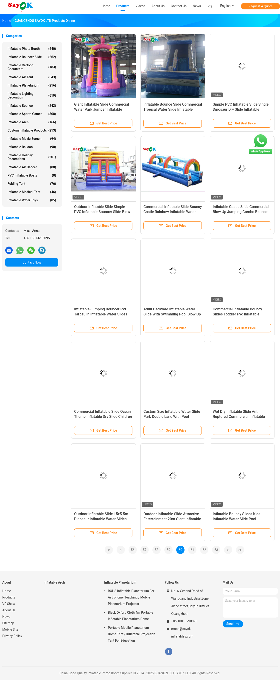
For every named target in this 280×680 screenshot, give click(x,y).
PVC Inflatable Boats (32, 175)
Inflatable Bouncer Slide (32, 57)
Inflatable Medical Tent (32, 192)
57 (144, 550)
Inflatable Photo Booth (32, 48)
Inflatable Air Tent (32, 77)
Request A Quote (260, 6)
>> (240, 550)
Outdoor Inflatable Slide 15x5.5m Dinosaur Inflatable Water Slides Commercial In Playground (101, 519)
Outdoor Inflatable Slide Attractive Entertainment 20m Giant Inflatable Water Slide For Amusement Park (172, 519)
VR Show (8, 604)
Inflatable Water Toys (32, 200)
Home (6, 591)
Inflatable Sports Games (32, 114)
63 (216, 550)
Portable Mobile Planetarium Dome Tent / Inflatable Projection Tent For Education (131, 634)
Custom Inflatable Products (32, 130)
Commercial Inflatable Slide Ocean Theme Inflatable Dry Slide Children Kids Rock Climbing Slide (103, 416)
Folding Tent (32, 183)
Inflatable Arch (32, 122)
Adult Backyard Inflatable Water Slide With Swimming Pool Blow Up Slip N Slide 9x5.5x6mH (172, 314)
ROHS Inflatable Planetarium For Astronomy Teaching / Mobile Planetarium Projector (131, 597)
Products (8, 597)
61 (192, 550)
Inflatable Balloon (32, 147)
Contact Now (31, 262)
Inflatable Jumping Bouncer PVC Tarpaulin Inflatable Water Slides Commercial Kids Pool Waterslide (101, 314)
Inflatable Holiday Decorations (32, 157)
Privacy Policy (12, 636)
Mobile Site (10, 629)
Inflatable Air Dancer (32, 167)
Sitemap (8, 623)
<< (108, 550)
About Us (8, 610)
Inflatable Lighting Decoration (32, 95)
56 (132, 550)
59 (168, 550)
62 (204, 550)
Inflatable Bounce (32, 105)
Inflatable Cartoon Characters (32, 67)
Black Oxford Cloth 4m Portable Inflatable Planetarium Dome (130, 616)
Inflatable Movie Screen (32, 138)
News (6, 616)
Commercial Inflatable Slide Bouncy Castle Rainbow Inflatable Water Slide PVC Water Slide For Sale (172, 212)
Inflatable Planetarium (32, 85)
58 (156, 550)
